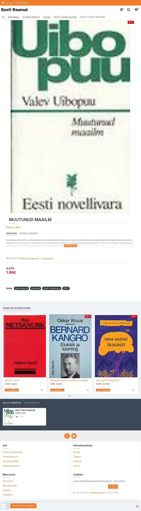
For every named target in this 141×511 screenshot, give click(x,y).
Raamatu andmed (29, 233)
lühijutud (35, 288)
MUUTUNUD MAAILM (25, 410)
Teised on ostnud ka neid (17, 308)
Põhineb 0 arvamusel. (29, 258)
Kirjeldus (11, 233)
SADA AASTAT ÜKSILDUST (108, 380)
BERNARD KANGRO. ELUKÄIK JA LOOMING (69, 380)
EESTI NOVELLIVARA (65, 17)
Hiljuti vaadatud (12, 403)
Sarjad (47, 17)
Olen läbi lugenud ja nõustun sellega (96, 492)
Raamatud (13, 17)
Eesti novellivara (51, 288)
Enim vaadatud (32, 403)
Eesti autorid (21, 288)
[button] (69, 395)
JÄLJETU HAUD (12, 380)
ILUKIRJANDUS (31, 17)
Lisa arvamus (47, 258)
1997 (66, 288)
